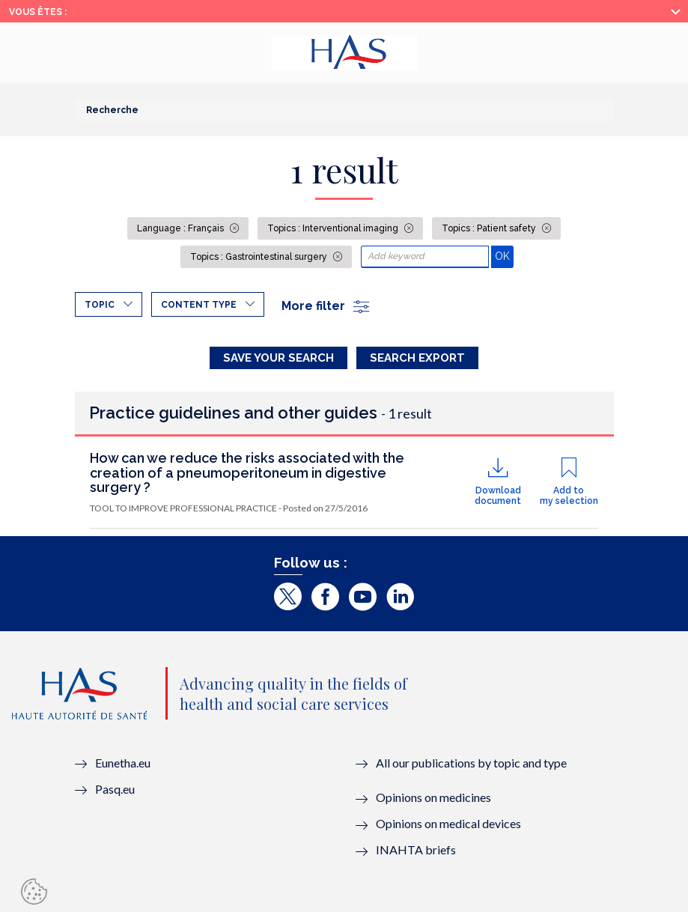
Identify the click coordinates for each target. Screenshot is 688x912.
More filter (326, 306)
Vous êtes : (38, 12)
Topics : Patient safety (490, 228)
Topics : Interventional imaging (334, 228)
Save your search (278, 358)
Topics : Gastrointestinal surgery (259, 257)
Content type (199, 305)
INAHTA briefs (416, 849)
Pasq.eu (115, 789)
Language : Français (181, 228)
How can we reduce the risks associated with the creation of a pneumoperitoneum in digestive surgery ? (247, 473)
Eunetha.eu (122, 763)
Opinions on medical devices (448, 823)
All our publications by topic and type (471, 763)
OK (504, 255)
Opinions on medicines (433, 797)
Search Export (417, 358)
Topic (100, 305)
